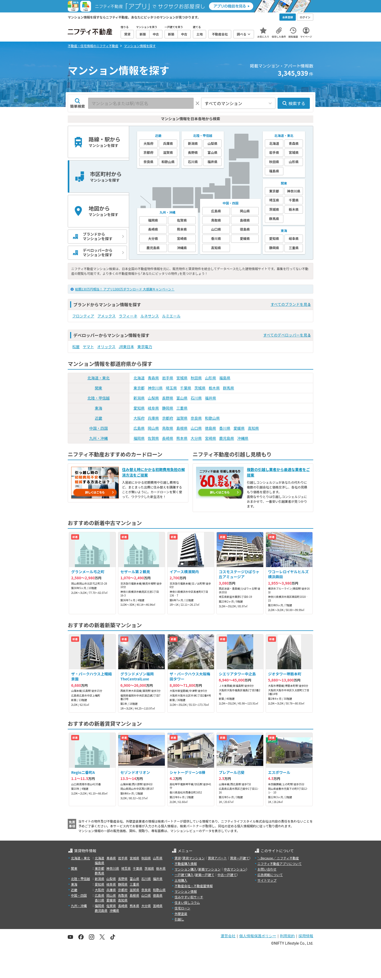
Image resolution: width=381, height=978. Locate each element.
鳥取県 (167, 428)
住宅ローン (182, 908)
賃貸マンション (194, 858)
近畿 (98, 418)
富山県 (182, 398)
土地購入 (181, 880)
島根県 (182, 428)
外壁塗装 (181, 913)
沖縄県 (242, 438)
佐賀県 (153, 438)
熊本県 (182, 438)
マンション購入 (186, 869)
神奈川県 (155, 388)
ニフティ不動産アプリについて (279, 863)
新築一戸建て (204, 874)
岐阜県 (153, 408)
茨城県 (200, 388)
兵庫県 (153, 418)
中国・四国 (98, 428)
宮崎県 (210, 438)
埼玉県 (171, 388)
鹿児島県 (226, 438)
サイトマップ (266, 880)
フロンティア (83, 315)
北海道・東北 (98, 377)
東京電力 (144, 346)
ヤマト (88, 346)
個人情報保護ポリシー (257, 936)
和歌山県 (212, 418)
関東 (98, 388)
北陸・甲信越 (98, 398)
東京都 (139, 388)
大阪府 (139, 418)
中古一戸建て (227, 874)
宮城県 (182, 377)
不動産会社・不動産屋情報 (194, 885)
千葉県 (185, 388)
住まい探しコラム (187, 902)
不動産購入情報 (186, 863)
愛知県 (139, 408)
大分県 (196, 438)
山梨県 (153, 398)
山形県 (210, 377)
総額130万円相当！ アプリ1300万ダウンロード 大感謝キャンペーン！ (124, 289)
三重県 (182, 408)
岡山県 (153, 428)
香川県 (224, 428)
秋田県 (196, 377)
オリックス (106, 346)
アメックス (106, 315)
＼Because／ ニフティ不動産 (278, 858)
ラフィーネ (128, 315)
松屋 (76, 346)
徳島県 (210, 428)
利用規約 (287, 936)
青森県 (153, 377)
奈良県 (196, 418)
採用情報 (305, 936)
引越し (179, 919)
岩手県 (167, 377)
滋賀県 (182, 418)
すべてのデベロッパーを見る (287, 335)
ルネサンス (149, 315)
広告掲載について (270, 874)
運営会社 (228, 936)
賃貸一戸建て (239, 858)
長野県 (167, 398)
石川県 (196, 398)
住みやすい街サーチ (189, 897)
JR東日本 (126, 346)
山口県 (196, 428)
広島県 (139, 428)
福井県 (210, 398)
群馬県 (228, 388)
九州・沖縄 (98, 438)
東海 (98, 408)
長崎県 (167, 438)
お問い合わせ (266, 869)
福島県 (224, 377)
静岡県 (167, 408)
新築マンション (209, 869)
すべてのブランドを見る (291, 304)
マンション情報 (186, 891)
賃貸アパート (217, 858)
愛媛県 (239, 428)
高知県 (253, 428)
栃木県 (214, 388)
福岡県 (139, 438)
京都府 (167, 418)
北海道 (139, 377)
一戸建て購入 (184, 874)
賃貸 (178, 858)
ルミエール (171, 315)
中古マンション (235, 869)
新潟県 (139, 398)
